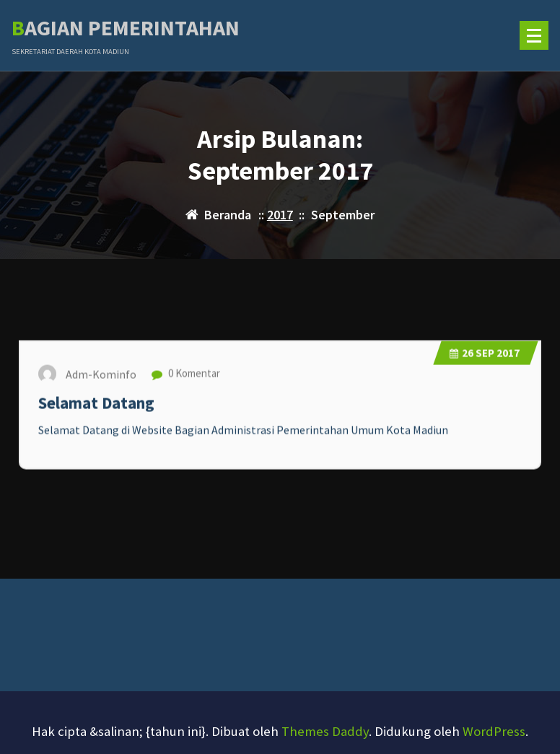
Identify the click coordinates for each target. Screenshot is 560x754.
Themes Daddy (325, 731)
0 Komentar (186, 379)
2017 (280, 214)
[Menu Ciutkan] (534, 35)
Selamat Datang (96, 408)
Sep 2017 (485, 358)
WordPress (494, 731)
